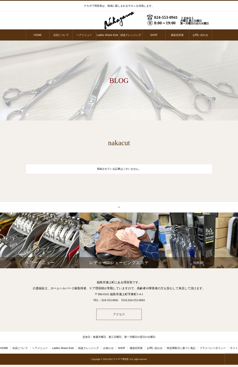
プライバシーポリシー (213, 348)
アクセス (119, 314)
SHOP (154, 34)
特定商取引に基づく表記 (181, 348)
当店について (61, 34)
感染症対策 (177, 34)
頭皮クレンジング (130, 34)
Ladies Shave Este (107, 34)
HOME (38, 34)
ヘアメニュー (84, 34)
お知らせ (108, 348)
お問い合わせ (200, 34)
